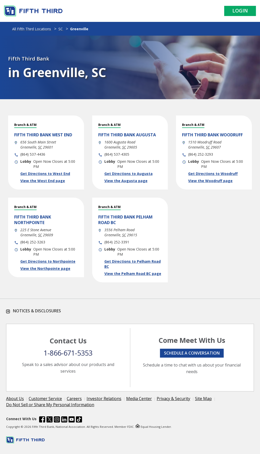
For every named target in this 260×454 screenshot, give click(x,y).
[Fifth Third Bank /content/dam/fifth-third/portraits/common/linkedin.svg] (64, 420)
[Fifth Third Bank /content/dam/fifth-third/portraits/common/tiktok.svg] (79, 420)
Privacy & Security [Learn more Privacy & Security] (173, 398)
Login (240, 10)
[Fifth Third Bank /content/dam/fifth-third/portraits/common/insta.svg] (57, 420)
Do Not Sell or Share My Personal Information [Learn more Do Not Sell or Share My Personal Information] (50, 404)
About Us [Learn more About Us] (15, 398)
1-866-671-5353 (68, 353)
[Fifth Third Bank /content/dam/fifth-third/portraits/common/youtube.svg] (72, 420)
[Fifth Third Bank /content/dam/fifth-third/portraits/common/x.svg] (49, 420)
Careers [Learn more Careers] (74, 398)
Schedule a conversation (192, 353)
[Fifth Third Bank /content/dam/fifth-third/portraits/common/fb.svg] (42, 420)
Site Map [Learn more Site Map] (203, 398)
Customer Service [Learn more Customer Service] (45, 398)
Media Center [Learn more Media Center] (139, 398)
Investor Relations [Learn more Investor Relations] (104, 398)
